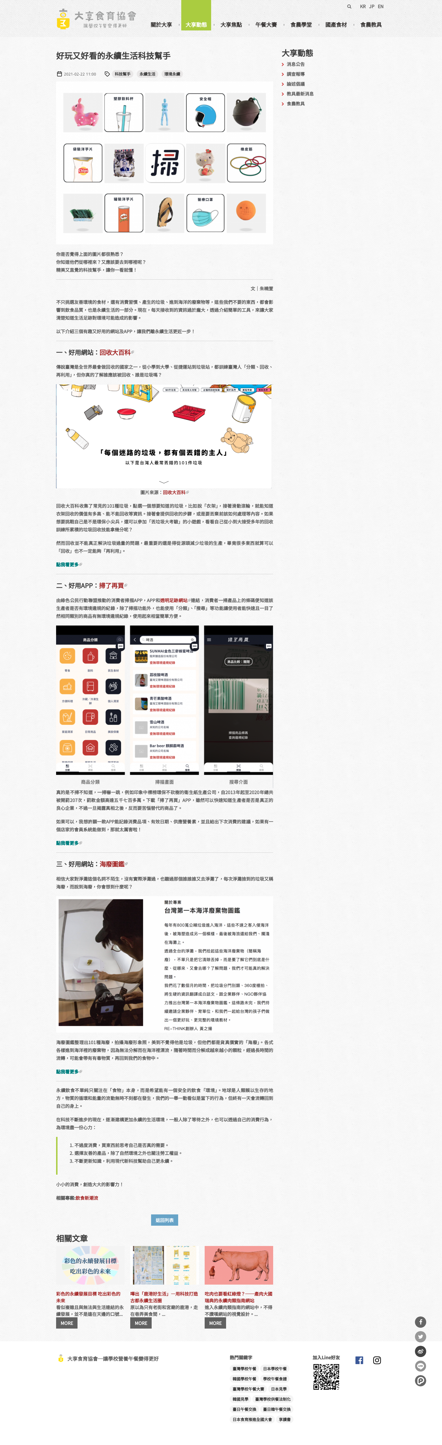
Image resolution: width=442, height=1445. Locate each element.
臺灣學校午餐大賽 (248, 1389)
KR (363, 6)
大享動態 (196, 24)
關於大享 (161, 24)
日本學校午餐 (275, 1368)
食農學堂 (301, 24)
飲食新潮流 (87, 1197)
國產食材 (336, 24)
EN (381, 6)
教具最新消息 (300, 93)
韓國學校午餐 (244, 1379)
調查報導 (296, 73)
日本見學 (279, 1389)
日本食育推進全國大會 (252, 1419)
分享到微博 (420, 1351)
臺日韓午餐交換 (277, 1409)
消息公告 (296, 64)
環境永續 (172, 74)
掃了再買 (113, 585)
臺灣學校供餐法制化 (273, 1399)
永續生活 (147, 74)
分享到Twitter (420, 1336)
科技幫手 (123, 74)
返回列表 (165, 1220)
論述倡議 (296, 83)
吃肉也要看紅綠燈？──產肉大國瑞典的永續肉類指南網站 (238, 1297)
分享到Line (420, 1366)
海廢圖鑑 (114, 863)
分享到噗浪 (420, 1380)
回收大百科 (117, 352)
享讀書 (285, 1419)
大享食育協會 (359, 1361)
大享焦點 (231, 24)
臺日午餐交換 (244, 1409)
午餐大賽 (266, 24)
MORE (67, 1323)
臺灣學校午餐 (244, 1368)
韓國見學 (240, 1399)
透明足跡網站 (175, 600)
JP (371, 6)
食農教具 (371, 24)
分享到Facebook (420, 1322)
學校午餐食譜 (275, 1379)
